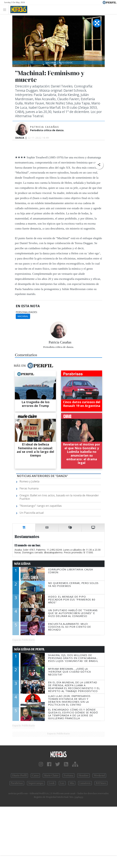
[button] (99, 165)
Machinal (23, 316)
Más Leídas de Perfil (29, 649)
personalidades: (26, 312)
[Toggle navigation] (5, 9)
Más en (33, 365)
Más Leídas (22, 564)
